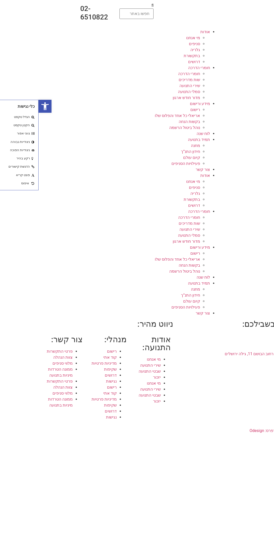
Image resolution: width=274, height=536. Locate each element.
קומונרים (254, 470)
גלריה (157, 49)
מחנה (157, 145)
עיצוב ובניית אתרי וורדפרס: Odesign (241, 430)
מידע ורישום (161, 103)
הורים (257, 464)
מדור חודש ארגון (148, 97)
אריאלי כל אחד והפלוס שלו (139, 115)
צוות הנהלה (24, 357)
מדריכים (255, 476)
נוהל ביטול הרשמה (146, 127)
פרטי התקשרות (21, 351)
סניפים (156, 43)
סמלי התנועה (150, 91)
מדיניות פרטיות (65, 363)
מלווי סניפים (24, 363)
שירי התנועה (151, 85)
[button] (98, 5)
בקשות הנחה (151, 121)
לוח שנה (164, 133)
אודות (166, 31)
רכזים (257, 482)
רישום (157, 109)
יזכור (118, 377)
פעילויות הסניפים (147, 163)
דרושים (156, 61)
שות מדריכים (151, 79)
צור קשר (164, 169)
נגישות (72, 381)
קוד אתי (71, 357)
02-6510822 (55, 12)
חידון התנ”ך (152, 151)
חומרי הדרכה (160, 67)
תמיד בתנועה (160, 139)
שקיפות (71, 369)
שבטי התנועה (111, 371)
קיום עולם (153, 157)
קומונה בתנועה (249, 494)
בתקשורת (153, 55)
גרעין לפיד (253, 488)
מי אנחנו (155, 37)
